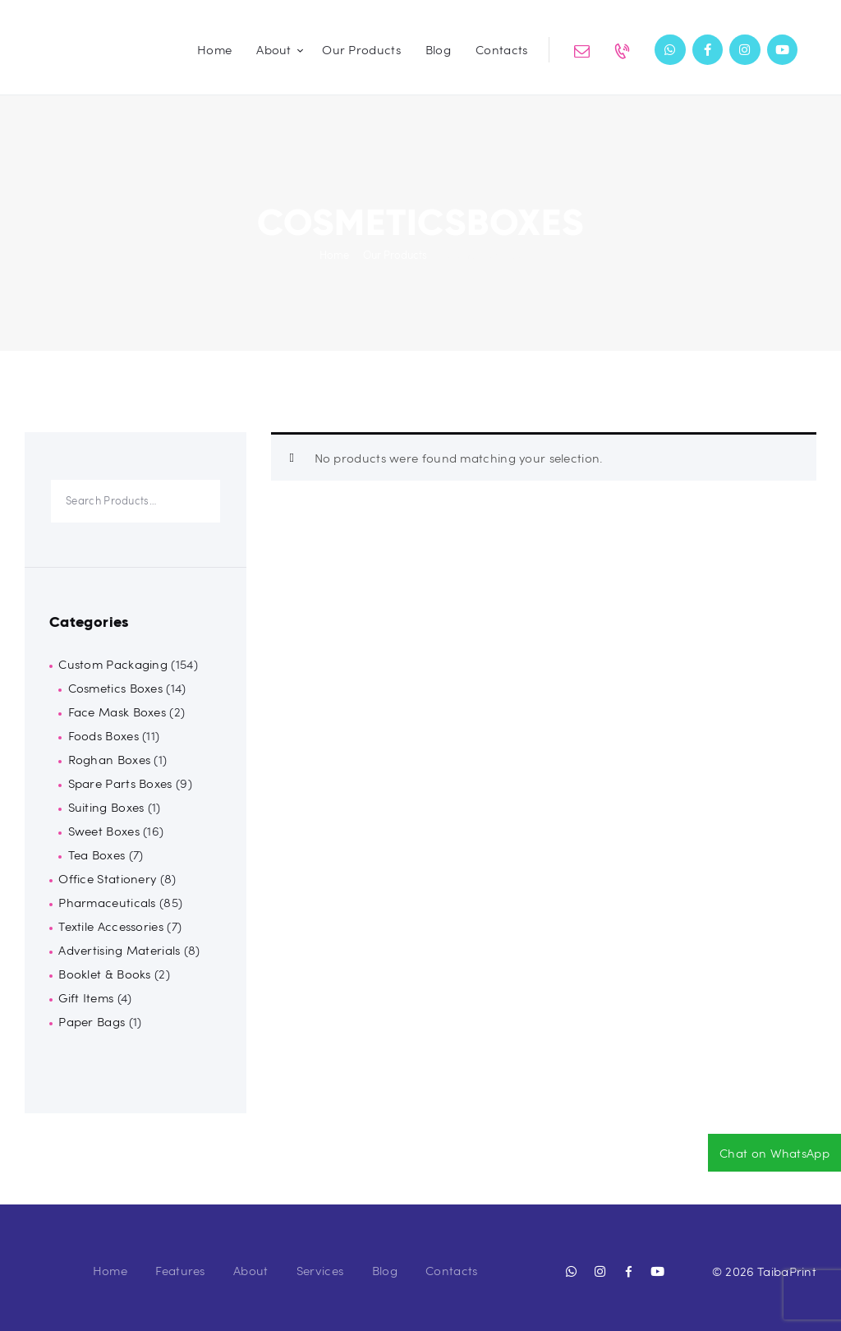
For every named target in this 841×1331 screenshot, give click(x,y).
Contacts (451, 1270)
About (251, 1270)
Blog (385, 1270)
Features (180, 1270)
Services (319, 1270)
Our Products (395, 254)
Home (334, 254)
